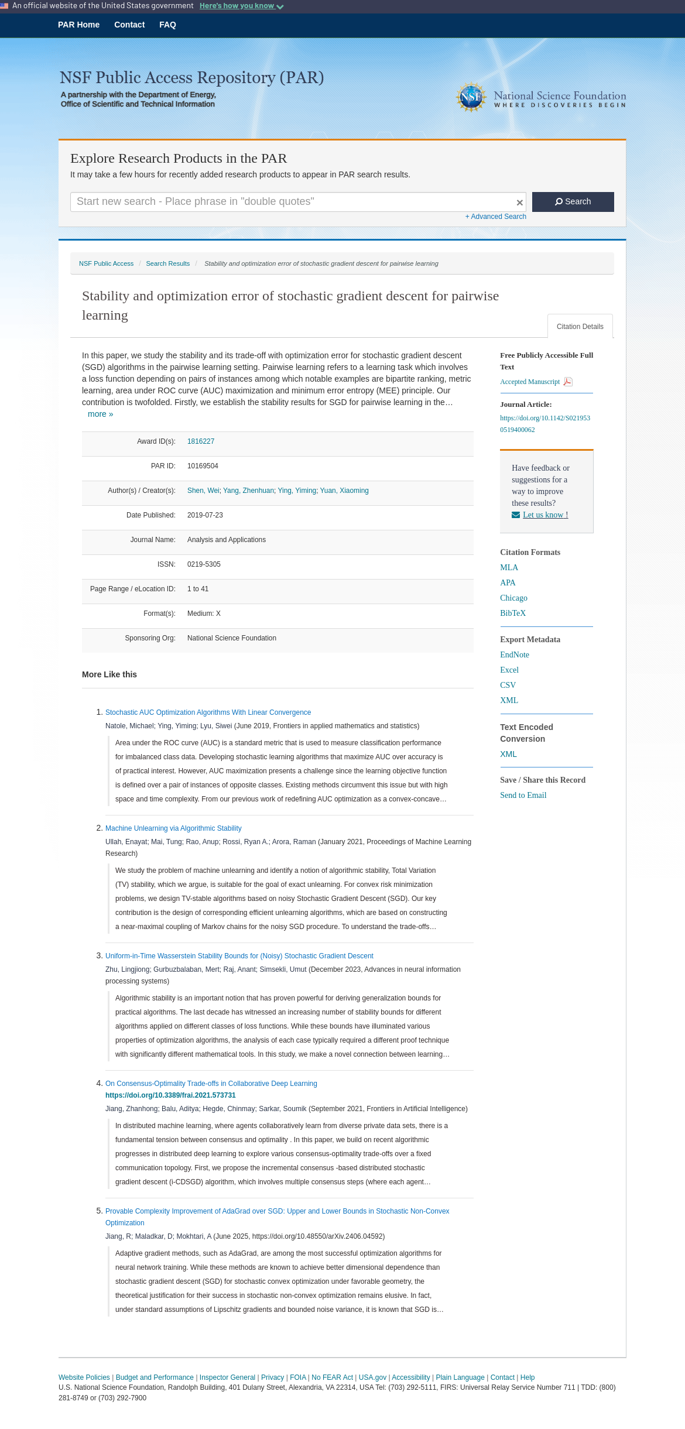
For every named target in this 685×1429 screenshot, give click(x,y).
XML (509, 700)
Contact (129, 24)
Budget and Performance (155, 1377)
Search (573, 201)
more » (101, 414)
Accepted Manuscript (536, 382)
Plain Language (460, 1377)
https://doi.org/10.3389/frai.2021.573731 (172, 1095)
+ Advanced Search (495, 217)
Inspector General (227, 1377)
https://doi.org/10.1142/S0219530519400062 (545, 424)
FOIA (298, 1377)
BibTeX (513, 613)
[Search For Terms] (298, 202)
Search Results (168, 263)
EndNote (514, 654)
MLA (509, 567)
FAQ (167, 24)
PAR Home (79, 24)
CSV (508, 685)
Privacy (272, 1377)
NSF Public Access (106, 263)
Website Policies (84, 1377)
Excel (509, 670)
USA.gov (372, 1377)
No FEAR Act (332, 1377)
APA (508, 582)
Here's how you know (242, 5)
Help (527, 1377)
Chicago (514, 598)
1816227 (200, 441)
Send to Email (523, 795)
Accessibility (411, 1377)
